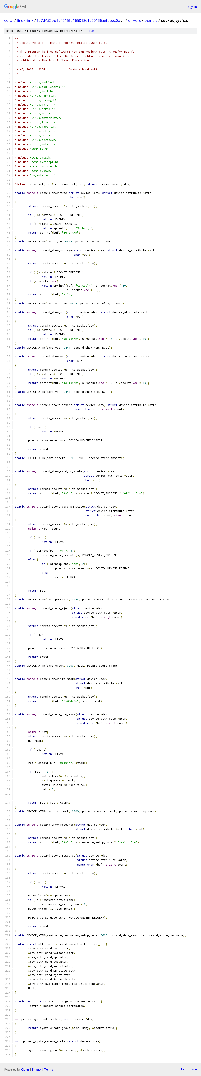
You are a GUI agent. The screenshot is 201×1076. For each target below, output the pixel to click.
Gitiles (25, 1069)
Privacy (37, 1069)
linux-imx (25, 20)
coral (8, 20)
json (193, 1069)
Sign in (192, 7)
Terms (48, 1069)
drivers (134, 20)
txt (183, 1069)
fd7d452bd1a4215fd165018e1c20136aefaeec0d (78, 20)
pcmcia (150, 20)
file (90, 31)
